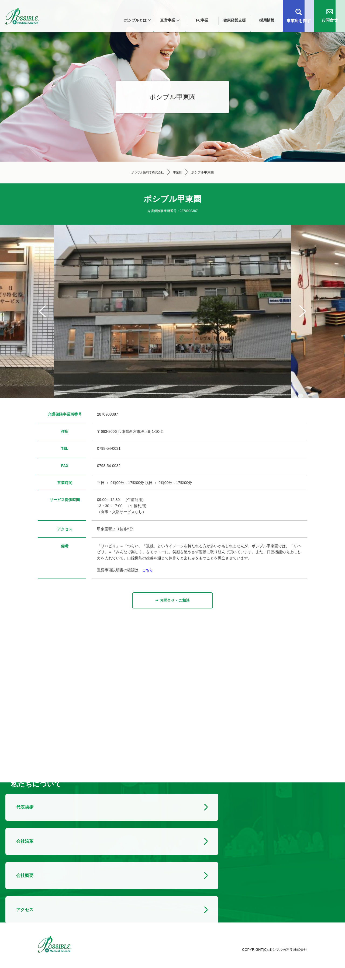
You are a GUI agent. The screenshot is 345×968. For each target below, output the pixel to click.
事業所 (179, 172)
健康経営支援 (234, 20)
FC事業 (202, 20)
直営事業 (170, 20)
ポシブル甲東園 (204, 172)
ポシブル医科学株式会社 (147, 172)
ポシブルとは (137, 20)
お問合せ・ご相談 (173, 600)
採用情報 (266, 20)
